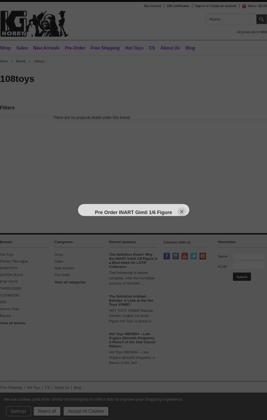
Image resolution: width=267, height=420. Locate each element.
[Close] (181, 211)
